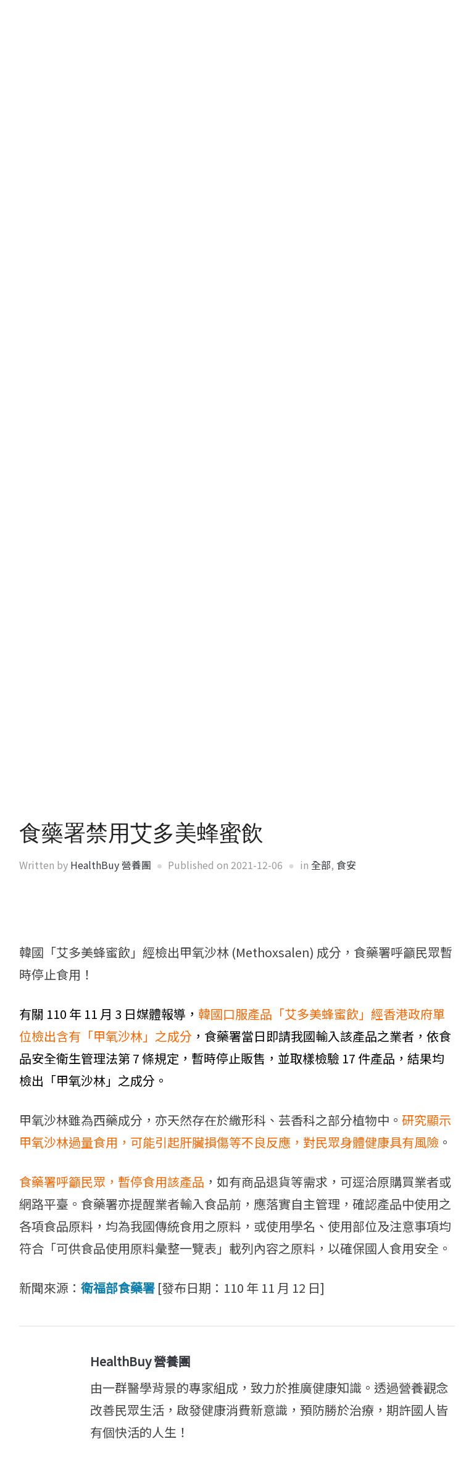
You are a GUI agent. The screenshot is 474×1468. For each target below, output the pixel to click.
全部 (321, 864)
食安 (346, 864)
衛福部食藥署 (118, 1288)
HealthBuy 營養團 (110, 864)
